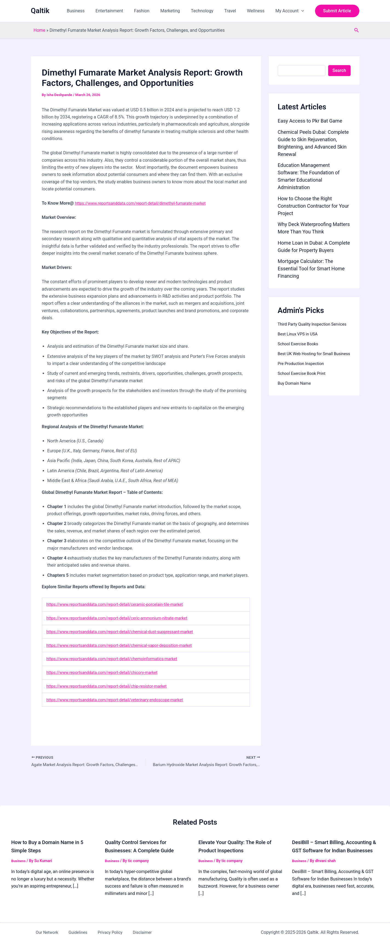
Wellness (259, 10)
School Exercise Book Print (304, 386)
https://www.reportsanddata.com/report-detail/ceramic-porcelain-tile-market (121, 604)
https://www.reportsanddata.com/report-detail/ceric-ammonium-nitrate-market (123, 618)
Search (339, 70)
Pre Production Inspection (303, 376)
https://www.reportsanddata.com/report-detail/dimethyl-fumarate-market (146, 203)
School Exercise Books (300, 350)
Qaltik (40, 11)
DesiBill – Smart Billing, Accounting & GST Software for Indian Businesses (335, 842)
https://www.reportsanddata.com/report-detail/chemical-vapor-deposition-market (126, 645)
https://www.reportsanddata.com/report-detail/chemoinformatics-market (118, 658)
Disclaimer (126, 932)
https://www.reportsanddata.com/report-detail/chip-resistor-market (112, 686)
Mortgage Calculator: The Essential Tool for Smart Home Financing (311, 268)
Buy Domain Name (296, 396)
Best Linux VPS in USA (299, 340)
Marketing (180, 10)
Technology (209, 10)
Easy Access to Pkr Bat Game (310, 121)
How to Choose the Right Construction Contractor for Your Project (313, 206)
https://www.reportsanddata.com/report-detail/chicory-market (107, 672)
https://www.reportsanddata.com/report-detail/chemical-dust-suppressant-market (126, 631)
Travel (235, 10)
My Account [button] (290, 11)
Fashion (153, 10)
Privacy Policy (97, 932)
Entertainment (123, 10)
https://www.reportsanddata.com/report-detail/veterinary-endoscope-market (121, 699)
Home (39, 30)
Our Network (43, 932)
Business (92, 10)
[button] (302, 11)
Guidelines (70, 932)
